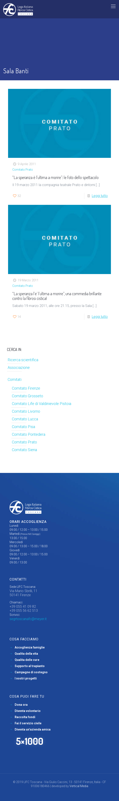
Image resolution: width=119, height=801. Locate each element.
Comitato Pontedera (28, 434)
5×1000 (29, 741)
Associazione (19, 367)
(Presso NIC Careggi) (30, 534)
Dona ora (21, 704)
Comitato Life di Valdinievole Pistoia (41, 403)
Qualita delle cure (27, 660)
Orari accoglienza (28, 522)
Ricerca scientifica (23, 360)
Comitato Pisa (23, 426)
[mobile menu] (113, 6)
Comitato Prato (22, 169)
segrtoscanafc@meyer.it (28, 619)
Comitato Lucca (25, 419)
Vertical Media (78, 786)
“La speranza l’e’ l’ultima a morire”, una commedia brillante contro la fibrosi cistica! (57, 296)
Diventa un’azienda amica (33, 729)
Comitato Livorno (26, 411)
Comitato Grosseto (27, 396)
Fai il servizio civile (28, 723)
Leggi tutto (100, 196)
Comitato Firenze (26, 388)
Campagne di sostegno (31, 672)
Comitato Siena (24, 449)
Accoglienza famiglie (30, 647)
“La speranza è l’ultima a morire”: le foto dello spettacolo (55, 177)
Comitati (14, 379)
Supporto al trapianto (30, 666)
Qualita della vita (26, 653)
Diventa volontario (28, 711)
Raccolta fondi (25, 717)
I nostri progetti (26, 678)
